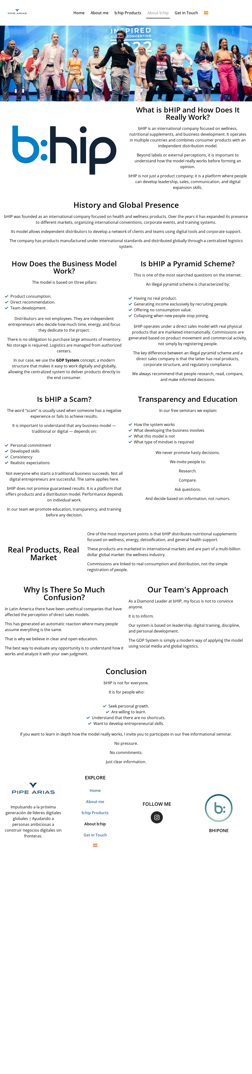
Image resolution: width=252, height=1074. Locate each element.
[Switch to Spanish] (206, 12)
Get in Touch (186, 12)
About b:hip (158, 12)
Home (79, 12)
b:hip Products (128, 12)
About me (99, 12)
